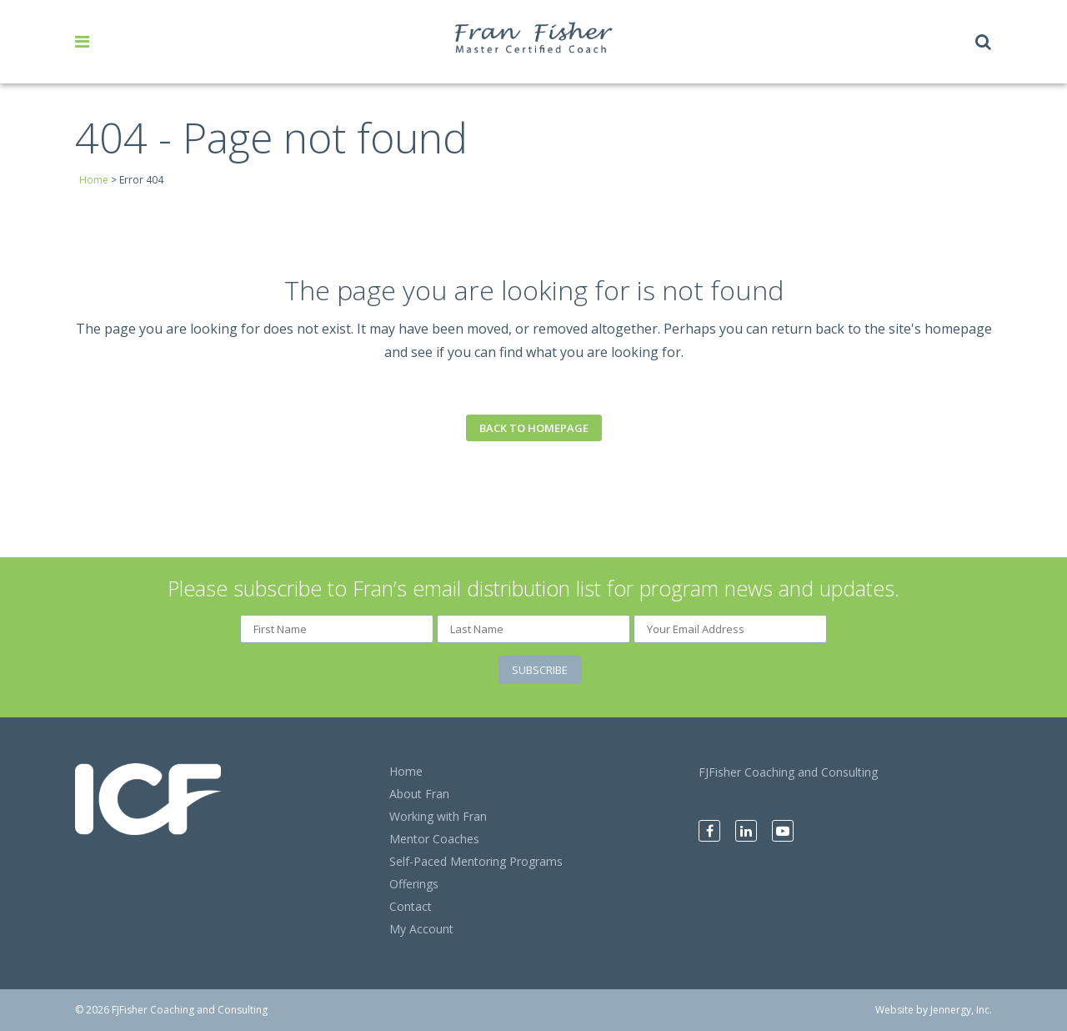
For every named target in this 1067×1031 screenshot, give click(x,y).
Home (93, 180)
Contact (410, 906)
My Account (421, 929)
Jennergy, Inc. (961, 1010)
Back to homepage (534, 427)
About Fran (419, 794)
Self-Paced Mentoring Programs (476, 861)
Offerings (413, 884)
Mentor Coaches (434, 839)
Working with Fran (438, 816)
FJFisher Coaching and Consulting (788, 772)
